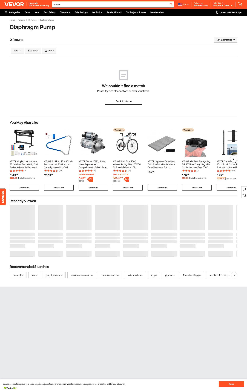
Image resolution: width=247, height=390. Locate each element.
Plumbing (21, 20)
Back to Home (124, 101)
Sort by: (220, 39)
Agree (231, 384)
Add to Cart (24, 187)
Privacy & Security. (117, 384)
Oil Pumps (32, 20)
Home (12, 20)
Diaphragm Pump (47, 20)
